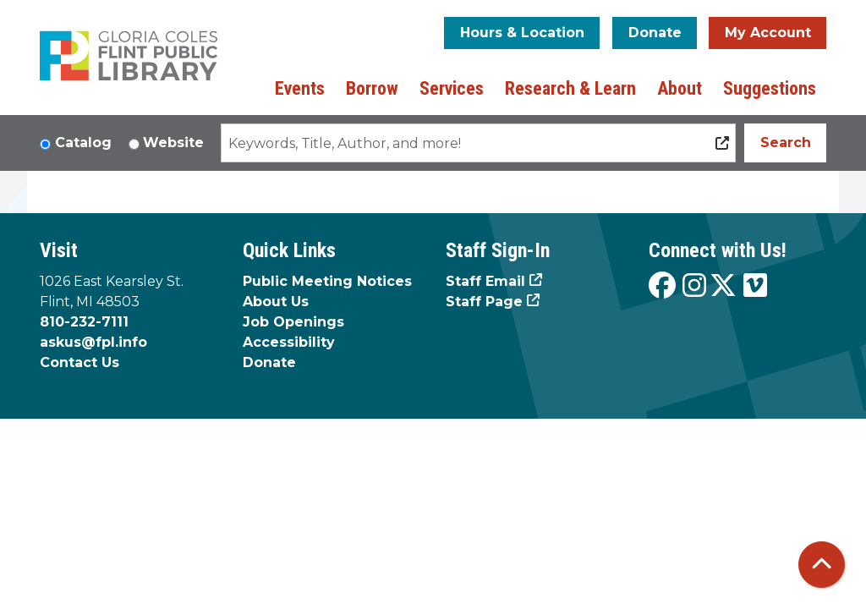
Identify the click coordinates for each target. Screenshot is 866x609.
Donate (655, 33)
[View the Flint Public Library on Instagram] (694, 286)
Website (173, 142)
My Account (768, 33)
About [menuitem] (679, 88)
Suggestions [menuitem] (769, 88)
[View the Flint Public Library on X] (723, 286)
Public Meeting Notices (327, 281)
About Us (276, 302)
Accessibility (289, 342)
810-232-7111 (84, 322)
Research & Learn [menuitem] (570, 88)
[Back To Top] (821, 564)
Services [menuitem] (451, 88)
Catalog (83, 142)
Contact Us (79, 362)
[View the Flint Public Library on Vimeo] (755, 286)
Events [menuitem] (300, 88)
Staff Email (485, 281)
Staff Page (484, 302)
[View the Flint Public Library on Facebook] (662, 286)
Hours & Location (522, 33)
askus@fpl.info (93, 342)
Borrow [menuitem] (372, 88)
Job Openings (293, 322)
